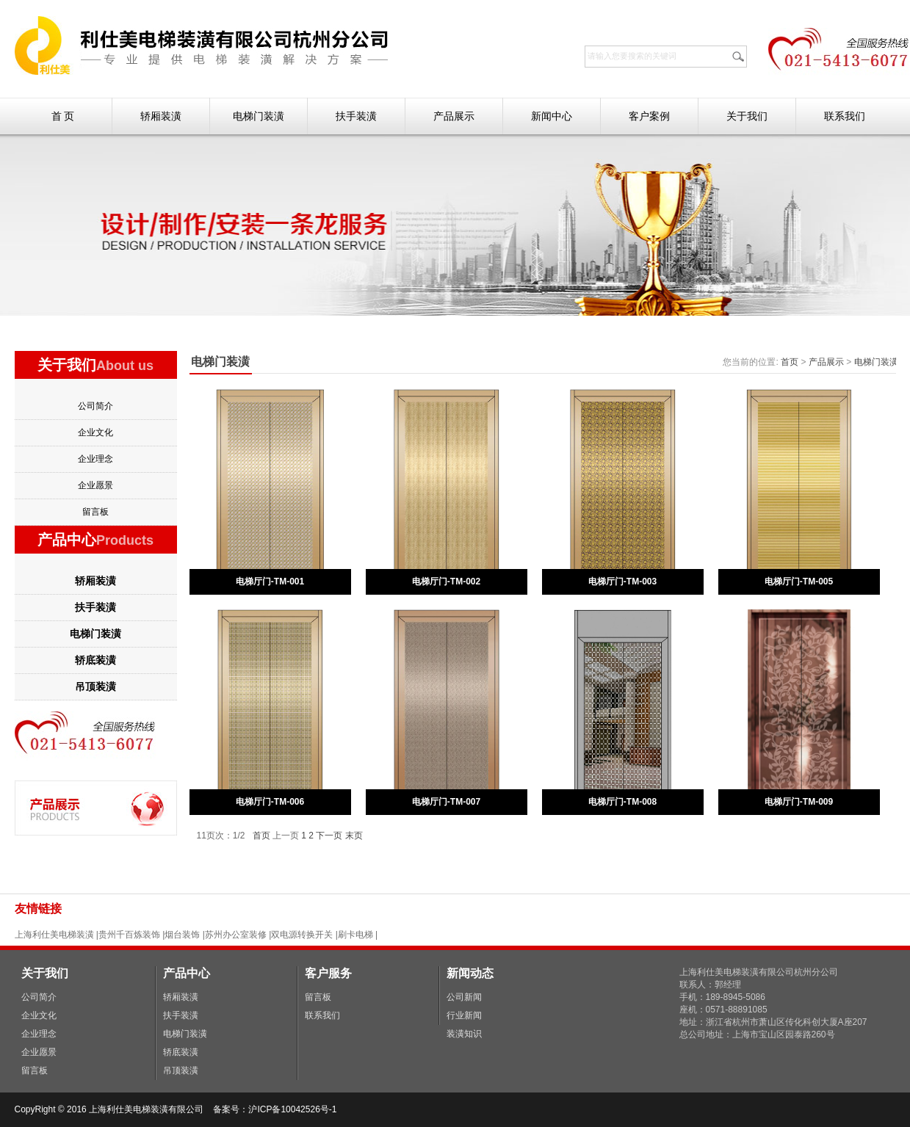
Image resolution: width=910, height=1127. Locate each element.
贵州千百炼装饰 (129, 934)
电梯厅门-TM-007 (446, 802)
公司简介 (95, 406)
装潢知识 (464, 1034)
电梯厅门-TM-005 (799, 581)
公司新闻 (464, 997)
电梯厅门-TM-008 (622, 802)
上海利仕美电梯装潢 (54, 934)
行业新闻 (464, 1015)
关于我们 (747, 116)
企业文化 (95, 432)
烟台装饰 (182, 934)
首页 (789, 362)
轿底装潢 (95, 660)
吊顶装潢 (95, 686)
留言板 (95, 512)
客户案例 (649, 116)
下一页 (329, 835)
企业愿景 (95, 485)
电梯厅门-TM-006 (270, 802)
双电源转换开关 (302, 934)
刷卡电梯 (356, 934)
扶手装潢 (356, 116)
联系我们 (844, 116)
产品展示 (453, 116)
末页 (354, 835)
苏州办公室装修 (236, 934)
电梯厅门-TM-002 (446, 581)
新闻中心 (551, 116)
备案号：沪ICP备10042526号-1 (276, 1109)
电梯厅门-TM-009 (799, 802)
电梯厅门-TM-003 (622, 581)
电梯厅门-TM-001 (270, 581)
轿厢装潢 (160, 116)
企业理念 (95, 459)
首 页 (63, 116)
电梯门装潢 (258, 116)
